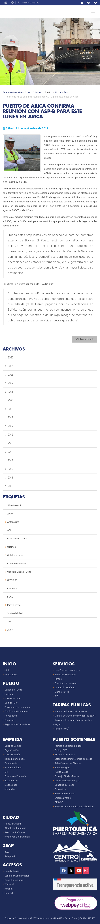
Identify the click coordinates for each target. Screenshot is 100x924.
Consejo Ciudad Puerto (19, 571)
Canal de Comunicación (17, 875)
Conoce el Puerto (14, 689)
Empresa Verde (63, 798)
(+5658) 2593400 (28, 2)
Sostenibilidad (15, 613)
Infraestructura (12, 698)
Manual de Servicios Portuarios (71, 711)
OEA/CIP (59, 802)
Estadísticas (11, 780)
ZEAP (10, 630)
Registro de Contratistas (17, 724)
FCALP (10, 596)
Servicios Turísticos (15, 832)
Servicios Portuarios (65, 674)
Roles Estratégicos (15, 759)
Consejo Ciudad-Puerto (67, 776)
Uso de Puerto (12, 871)
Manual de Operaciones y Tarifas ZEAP (75, 715)
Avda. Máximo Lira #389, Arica (54, 918)
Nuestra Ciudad (13, 823)
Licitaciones (11, 785)
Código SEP (61, 750)
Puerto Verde (61, 772)
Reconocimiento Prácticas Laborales (74, 806)
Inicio (38, 92)
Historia (9, 694)
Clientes (11, 547)
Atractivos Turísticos (15, 828)
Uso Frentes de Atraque (67, 670)
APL (9, 530)
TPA (9, 621)
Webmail (9, 884)
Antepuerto (13, 522)
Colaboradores (15, 555)
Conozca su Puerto (17, 563)
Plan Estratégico (13, 767)
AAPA (10, 513)
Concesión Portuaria (15, 776)
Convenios (60, 789)
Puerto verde (13, 605)
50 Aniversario (14, 505)
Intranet (8, 888)
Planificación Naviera (66, 683)
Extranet (9, 893)
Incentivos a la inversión (17, 836)
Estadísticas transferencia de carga (73, 759)
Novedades (61, 92)
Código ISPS (11, 702)
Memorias (10, 789)
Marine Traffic (62, 692)
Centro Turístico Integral (67, 780)
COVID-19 (12, 580)
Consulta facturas (14, 880)
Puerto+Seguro (62, 767)
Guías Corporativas (65, 754)
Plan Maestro (11, 763)
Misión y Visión (13, 754)
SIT (56, 696)
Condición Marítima (65, 687)
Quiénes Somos (13, 746)
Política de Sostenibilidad (68, 746)
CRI (6, 772)
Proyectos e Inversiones (17, 707)
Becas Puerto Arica (17, 538)
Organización (12, 750)
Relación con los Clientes (68, 763)
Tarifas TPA (62, 728)
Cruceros (12, 588)
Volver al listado (84, 339)
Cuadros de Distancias (17, 711)
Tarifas (58, 679)
